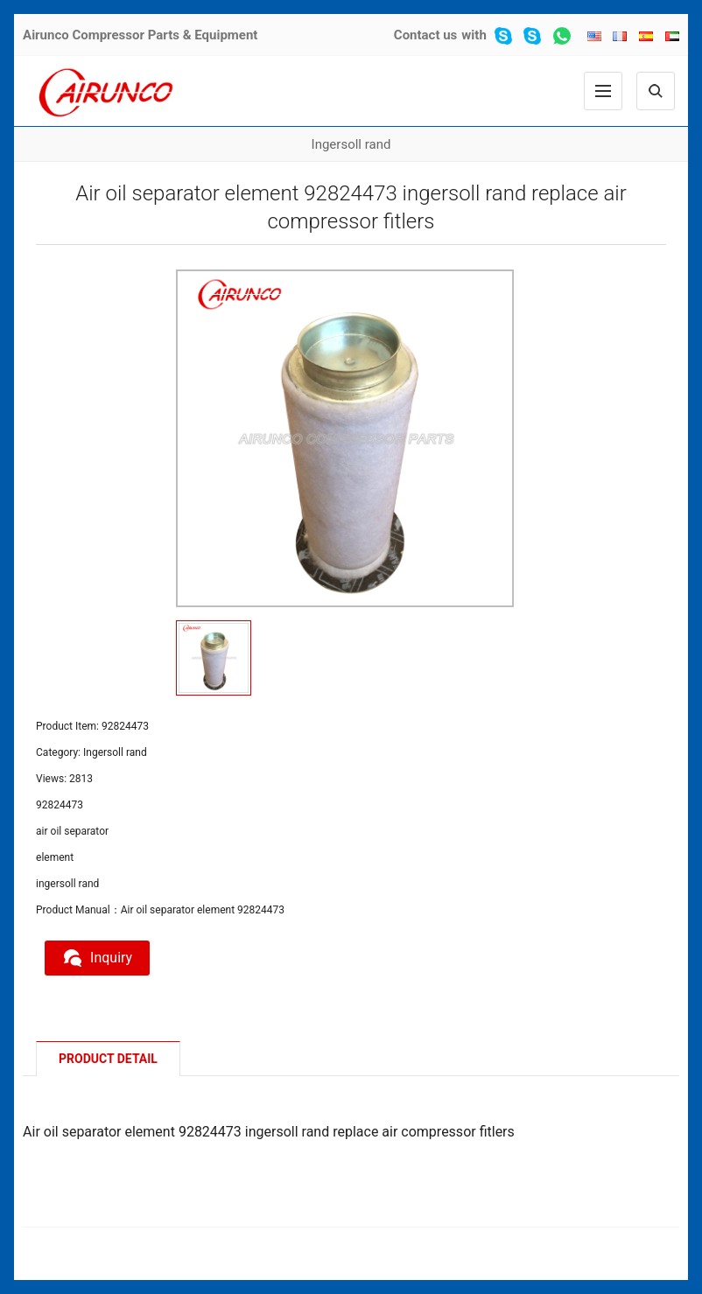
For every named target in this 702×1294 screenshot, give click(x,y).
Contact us (426, 35)
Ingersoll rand (351, 144)
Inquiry (97, 958)
